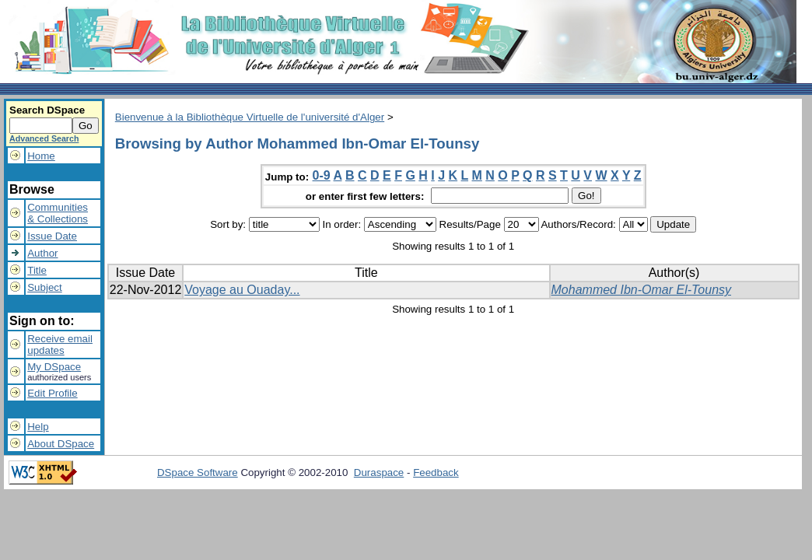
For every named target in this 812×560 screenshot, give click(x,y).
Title (37, 270)
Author (42, 253)
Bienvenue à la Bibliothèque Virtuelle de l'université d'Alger (249, 117)
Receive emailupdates (60, 344)
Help (37, 426)
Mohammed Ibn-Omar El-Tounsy (641, 289)
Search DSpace (47, 110)
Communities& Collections (57, 213)
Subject (44, 287)
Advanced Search (44, 138)
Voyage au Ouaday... (241, 289)
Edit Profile (52, 393)
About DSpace (60, 444)
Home (41, 156)
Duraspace (379, 472)
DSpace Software (197, 472)
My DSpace (54, 367)
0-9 (322, 175)
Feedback (436, 472)
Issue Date (52, 236)
